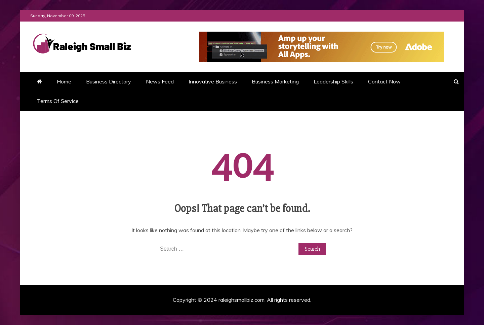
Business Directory (108, 81)
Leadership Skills (333, 81)
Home (64, 81)
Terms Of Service (58, 101)
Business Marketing (275, 81)
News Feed (160, 81)
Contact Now (384, 81)
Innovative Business (213, 81)
